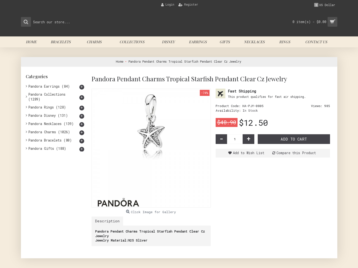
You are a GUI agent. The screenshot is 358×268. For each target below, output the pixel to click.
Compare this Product (296, 153)
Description (107, 220)
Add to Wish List (248, 153)
